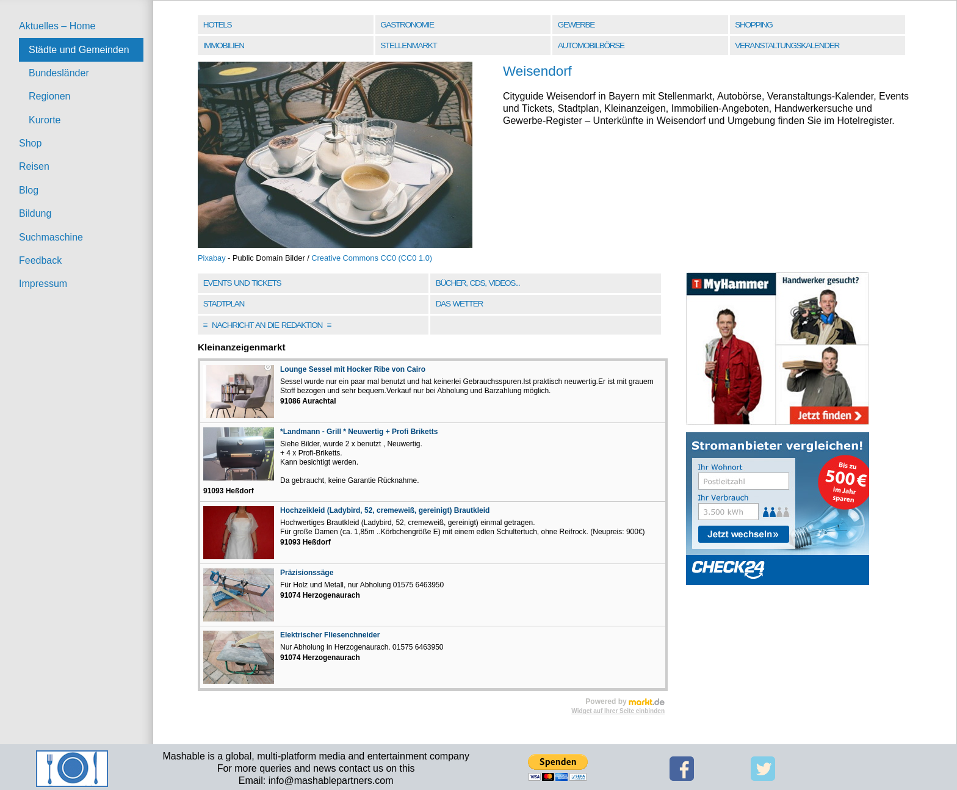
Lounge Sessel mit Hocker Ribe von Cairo (352, 369)
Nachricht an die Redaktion (267, 325)
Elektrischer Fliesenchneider (330, 635)
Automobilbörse (591, 45)
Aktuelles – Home (57, 26)
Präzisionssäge (306, 572)
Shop (30, 143)
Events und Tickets (242, 283)
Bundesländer (59, 73)
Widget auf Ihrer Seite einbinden (618, 711)
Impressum (43, 283)
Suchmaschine (51, 237)
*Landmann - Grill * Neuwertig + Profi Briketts (359, 431)
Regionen (50, 96)
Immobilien (223, 45)
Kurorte (44, 120)
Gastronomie (406, 24)
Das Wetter (459, 303)
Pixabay (212, 258)
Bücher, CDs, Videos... (478, 283)
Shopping (753, 24)
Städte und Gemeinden (79, 50)
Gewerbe (576, 24)
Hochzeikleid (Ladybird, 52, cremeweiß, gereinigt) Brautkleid (384, 510)
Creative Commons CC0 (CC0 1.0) (371, 258)
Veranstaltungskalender (787, 45)
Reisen (34, 166)
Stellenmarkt (408, 45)
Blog (28, 190)
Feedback (40, 260)
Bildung (35, 213)
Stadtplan (223, 303)
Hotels (217, 24)
